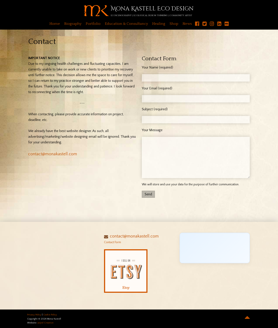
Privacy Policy (34, 314)
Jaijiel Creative (45, 322)
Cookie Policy (50, 314)
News (187, 24)
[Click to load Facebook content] (215, 248)
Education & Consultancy (126, 24)
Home (55, 24)
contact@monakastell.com (52, 154)
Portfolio (93, 24)
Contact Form (112, 242)
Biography (72, 24)
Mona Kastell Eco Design (152, 9)
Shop (174, 24)
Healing (158, 24)
